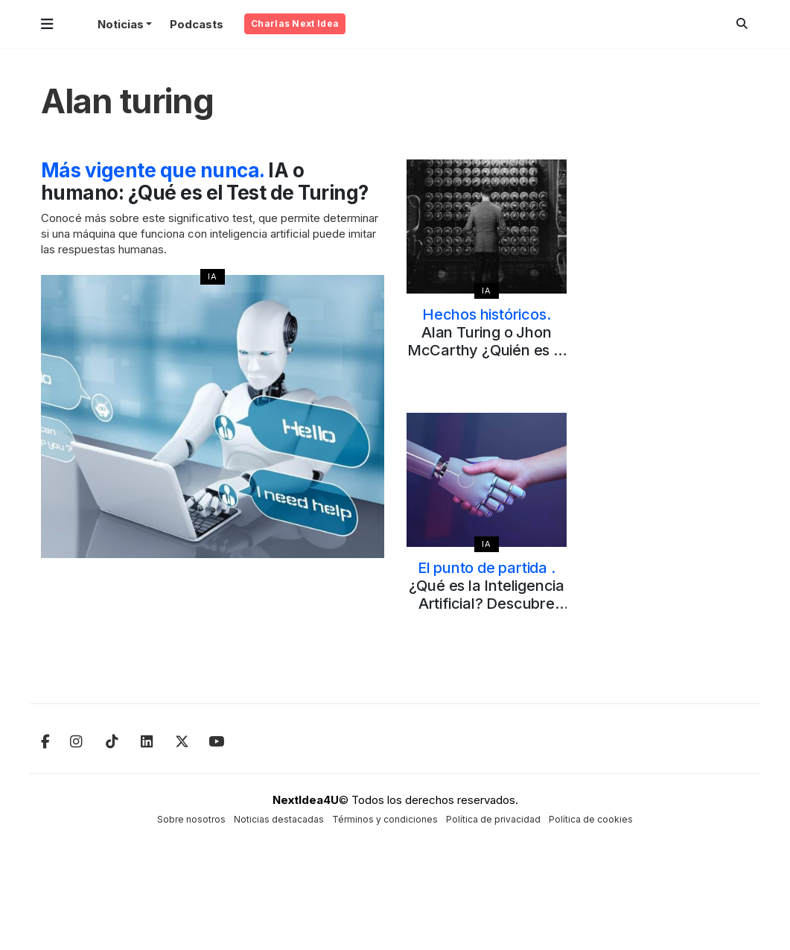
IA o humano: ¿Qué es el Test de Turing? (205, 181)
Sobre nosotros (191, 819)
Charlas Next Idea (295, 23)
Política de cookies (591, 819)
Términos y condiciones (385, 819)
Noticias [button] (121, 24)
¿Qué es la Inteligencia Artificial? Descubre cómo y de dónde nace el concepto (486, 603)
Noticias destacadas (279, 819)
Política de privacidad (493, 819)
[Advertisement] (669, 383)
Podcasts (196, 24)
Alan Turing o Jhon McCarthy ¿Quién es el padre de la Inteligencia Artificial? (486, 350)
